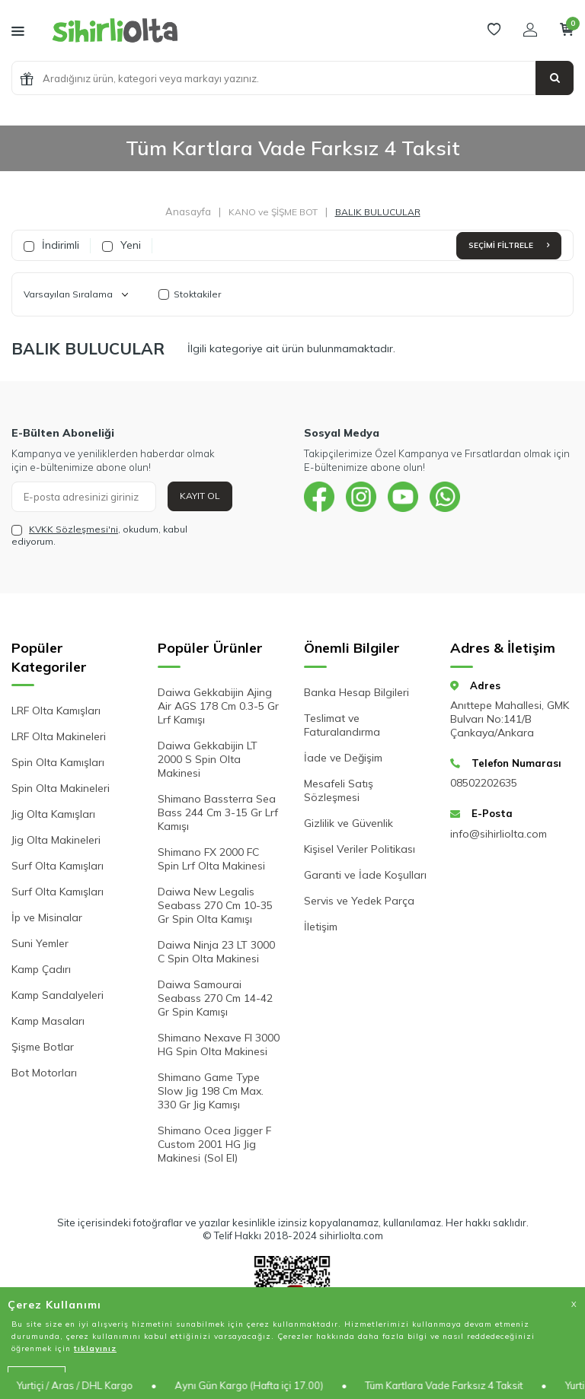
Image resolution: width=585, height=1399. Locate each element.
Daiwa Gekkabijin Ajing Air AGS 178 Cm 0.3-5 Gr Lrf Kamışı (218, 706)
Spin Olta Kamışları (57, 762)
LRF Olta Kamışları (56, 710)
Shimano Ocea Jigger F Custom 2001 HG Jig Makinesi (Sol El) (214, 1144)
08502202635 (483, 783)
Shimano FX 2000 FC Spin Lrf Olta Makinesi (211, 859)
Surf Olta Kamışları (57, 866)
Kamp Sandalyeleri (57, 995)
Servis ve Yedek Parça (359, 901)
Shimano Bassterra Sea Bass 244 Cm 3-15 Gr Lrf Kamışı (218, 812)
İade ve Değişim (343, 758)
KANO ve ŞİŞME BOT (273, 212)
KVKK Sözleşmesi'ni (73, 529)
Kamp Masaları (48, 1021)
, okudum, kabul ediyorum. (99, 535)
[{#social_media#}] (319, 497)
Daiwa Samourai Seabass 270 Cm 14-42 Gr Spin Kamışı (215, 998)
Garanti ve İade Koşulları (365, 875)
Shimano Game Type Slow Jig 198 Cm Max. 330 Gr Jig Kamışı (211, 1090)
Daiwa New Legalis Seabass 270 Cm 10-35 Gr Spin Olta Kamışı (215, 905)
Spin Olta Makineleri (60, 788)
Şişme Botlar (42, 1047)
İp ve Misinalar (46, 917)
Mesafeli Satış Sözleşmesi (338, 790)
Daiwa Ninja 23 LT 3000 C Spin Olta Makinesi (216, 951)
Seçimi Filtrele (508, 245)
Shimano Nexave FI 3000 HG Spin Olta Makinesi (219, 1044)
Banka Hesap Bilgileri (356, 692)
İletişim (320, 926)
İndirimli (51, 245)
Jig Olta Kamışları (53, 814)
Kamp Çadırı (41, 969)
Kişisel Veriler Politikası (359, 849)
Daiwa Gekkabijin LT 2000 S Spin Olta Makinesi (207, 759)
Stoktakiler (189, 294)
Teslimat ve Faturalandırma (342, 725)
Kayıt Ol (200, 495)
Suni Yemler (40, 943)
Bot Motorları (44, 1072)
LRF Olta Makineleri (58, 736)
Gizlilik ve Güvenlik (348, 823)
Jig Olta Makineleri (56, 840)
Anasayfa (188, 211)
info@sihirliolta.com (498, 834)
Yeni (121, 245)
